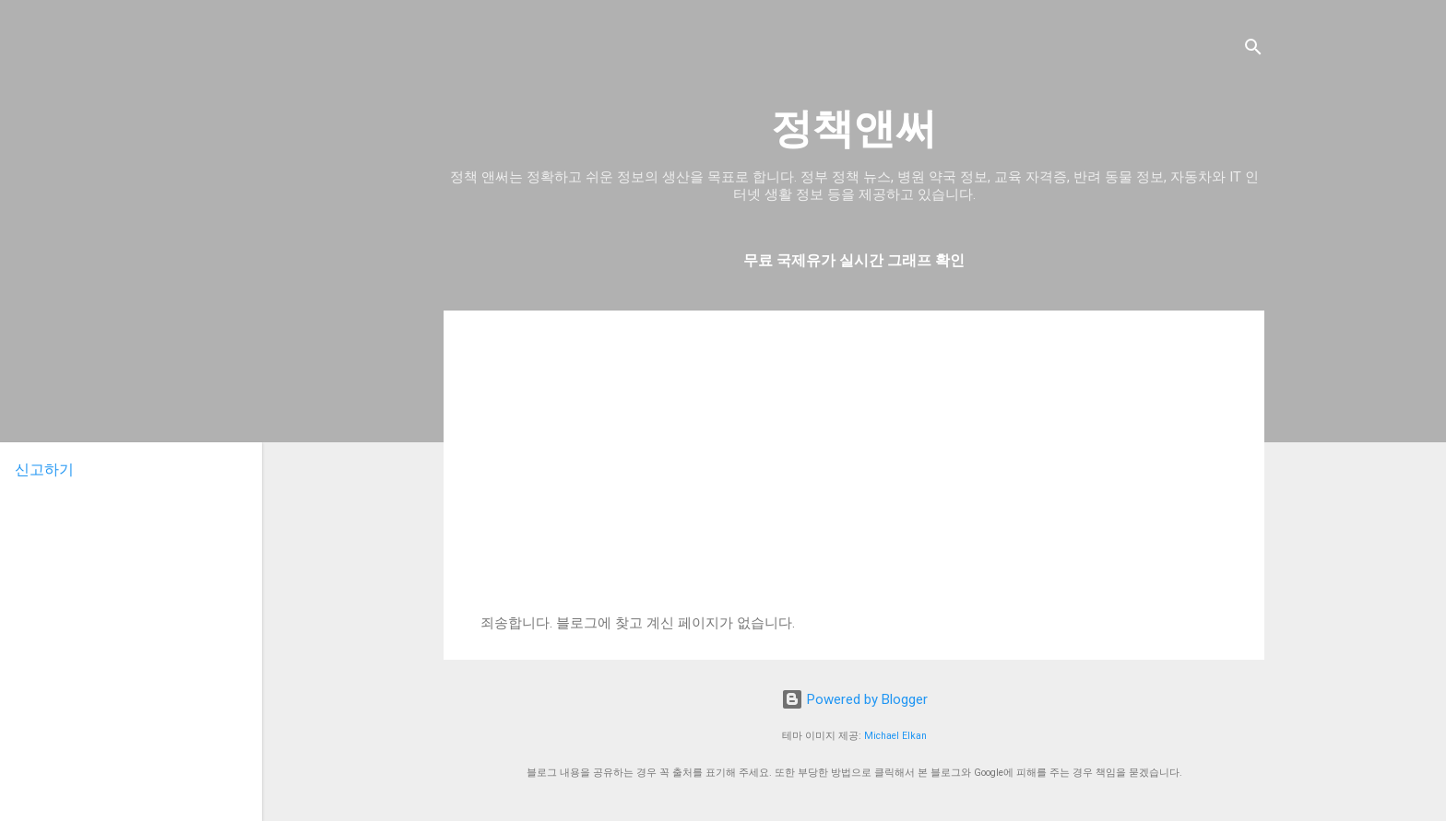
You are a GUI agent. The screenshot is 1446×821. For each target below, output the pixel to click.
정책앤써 (854, 128)
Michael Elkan (895, 736)
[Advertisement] (853, 476)
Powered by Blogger (854, 699)
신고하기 (44, 469)
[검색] (1253, 50)
